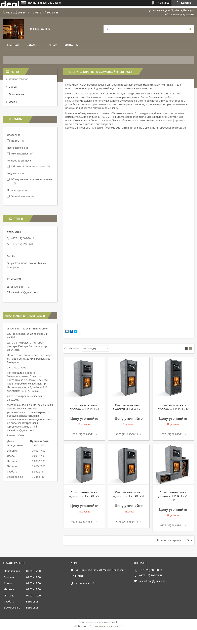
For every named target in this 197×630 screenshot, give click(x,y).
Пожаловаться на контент (108, 626)
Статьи (12, 86)
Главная (13, 45)
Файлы (13, 101)
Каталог (32, 45)
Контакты (71, 45)
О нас (52, 45)
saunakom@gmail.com (24, 292)
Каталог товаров (18, 79)
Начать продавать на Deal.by (44, 2)
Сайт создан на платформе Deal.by (99, 622)
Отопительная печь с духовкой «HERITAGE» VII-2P (173, 496)
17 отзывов (162, 2)
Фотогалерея (16, 94)
